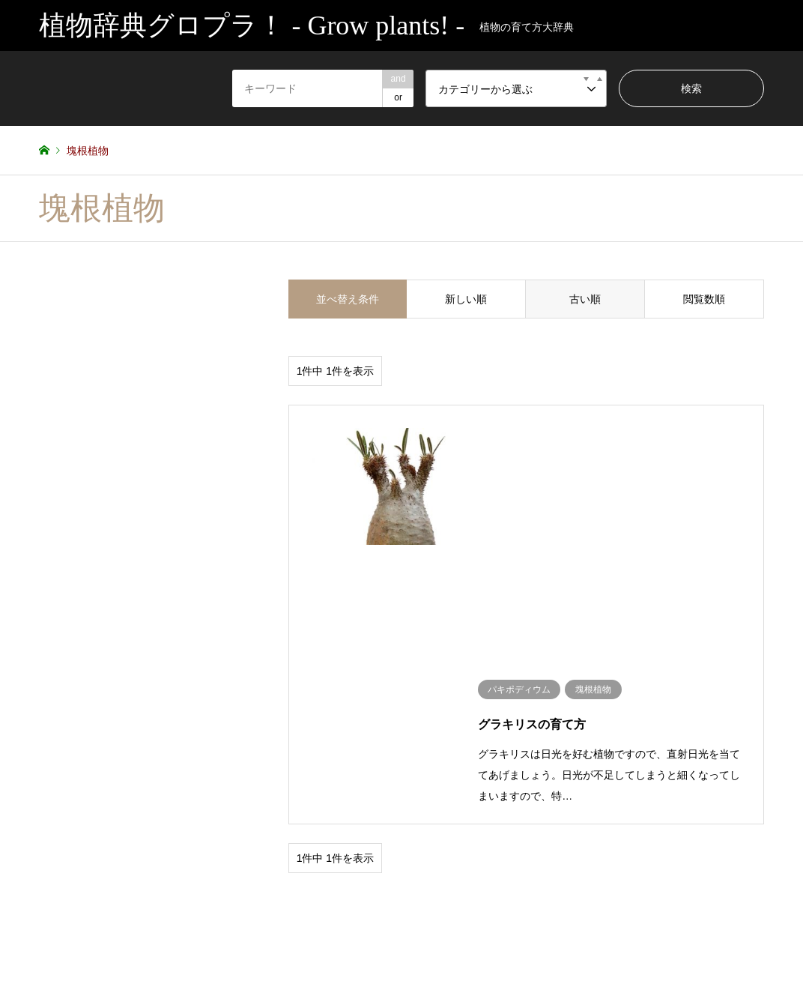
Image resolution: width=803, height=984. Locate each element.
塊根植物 (151, 813)
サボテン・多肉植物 (79, 813)
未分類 (237, 813)
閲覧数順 (704, 299)
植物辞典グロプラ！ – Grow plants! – (675, 911)
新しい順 (466, 299)
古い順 (585, 299)
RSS (44, 918)
